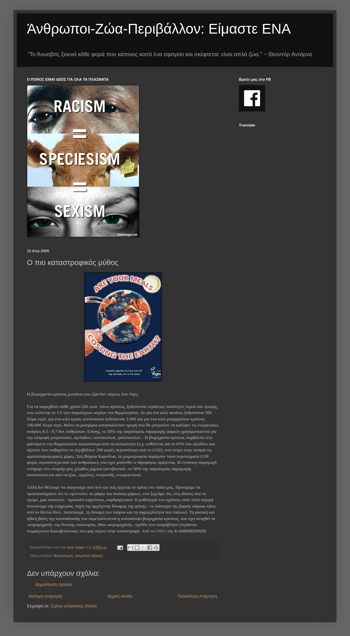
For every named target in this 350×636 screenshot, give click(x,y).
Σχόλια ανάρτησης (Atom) (74, 606)
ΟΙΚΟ (160, 530)
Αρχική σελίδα (120, 596)
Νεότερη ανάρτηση (45, 596)
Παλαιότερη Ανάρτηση (197, 596)
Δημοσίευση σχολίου (53, 584)
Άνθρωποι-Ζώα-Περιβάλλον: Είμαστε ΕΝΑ (159, 29)
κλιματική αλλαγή (89, 556)
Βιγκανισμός (63, 556)
